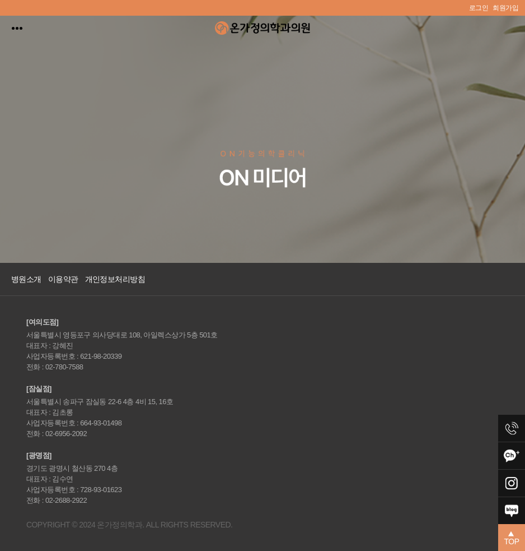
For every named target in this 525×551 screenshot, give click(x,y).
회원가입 (505, 8)
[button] (511, 537)
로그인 (479, 8)
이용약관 (63, 279)
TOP (511, 538)
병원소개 (26, 279)
